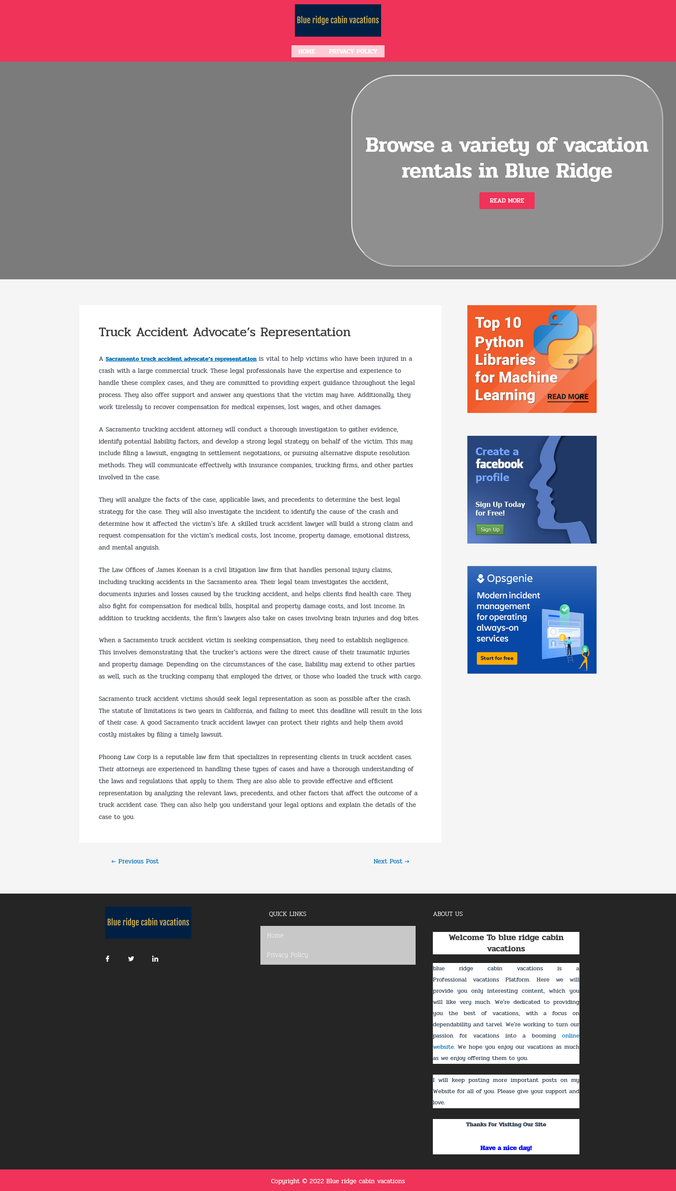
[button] (507, 199)
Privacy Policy (353, 50)
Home (306, 50)
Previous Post (137, 859)
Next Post (389, 859)
